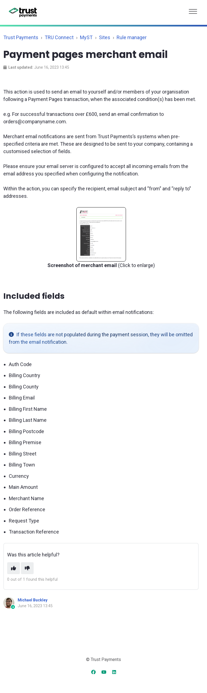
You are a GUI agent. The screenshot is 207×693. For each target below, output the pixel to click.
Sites (104, 37)
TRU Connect (59, 37)
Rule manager (132, 37)
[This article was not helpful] (27, 568)
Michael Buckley (32, 600)
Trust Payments (20, 37)
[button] (193, 10)
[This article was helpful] (13, 568)
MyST (86, 37)
